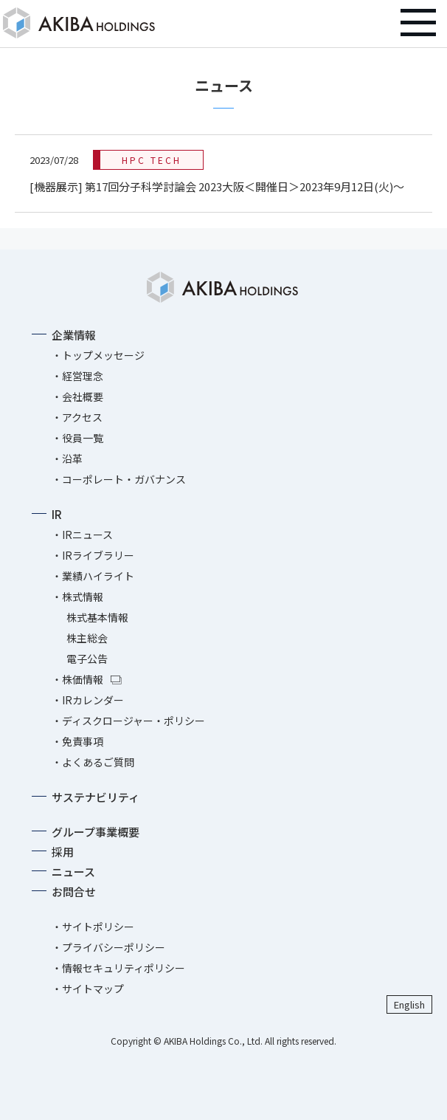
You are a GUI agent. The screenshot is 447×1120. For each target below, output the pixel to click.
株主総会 (87, 638)
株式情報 (82, 596)
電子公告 (87, 658)
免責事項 (82, 741)
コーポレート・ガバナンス (124, 479)
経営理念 (82, 375)
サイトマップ (93, 988)
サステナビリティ (95, 797)
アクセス (82, 417)
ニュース (73, 871)
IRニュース (87, 534)
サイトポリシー (98, 926)
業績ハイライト (98, 575)
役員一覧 (82, 437)
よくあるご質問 (98, 762)
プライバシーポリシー (113, 947)
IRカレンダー (93, 700)
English (409, 1004)
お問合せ (74, 891)
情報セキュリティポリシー (123, 968)
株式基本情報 (97, 617)
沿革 (72, 458)
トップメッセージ (103, 355)
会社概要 (82, 396)
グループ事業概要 (95, 831)
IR (57, 514)
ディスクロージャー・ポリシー (133, 720)
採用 (63, 851)
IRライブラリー (98, 555)
